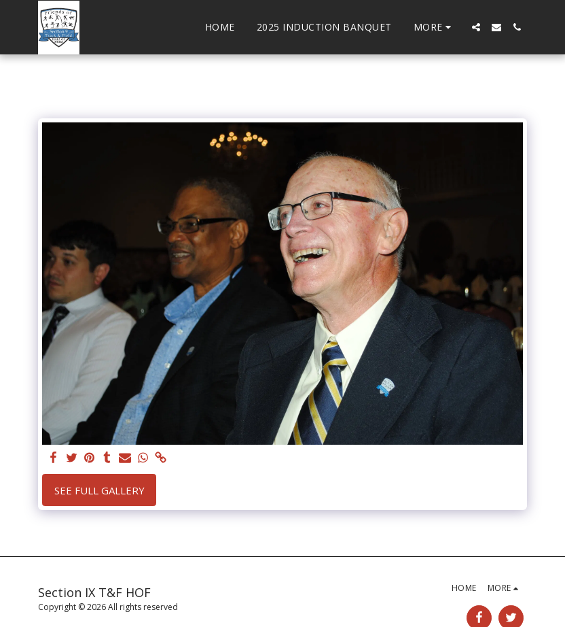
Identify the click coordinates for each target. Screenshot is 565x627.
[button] (476, 27)
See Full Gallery (99, 490)
